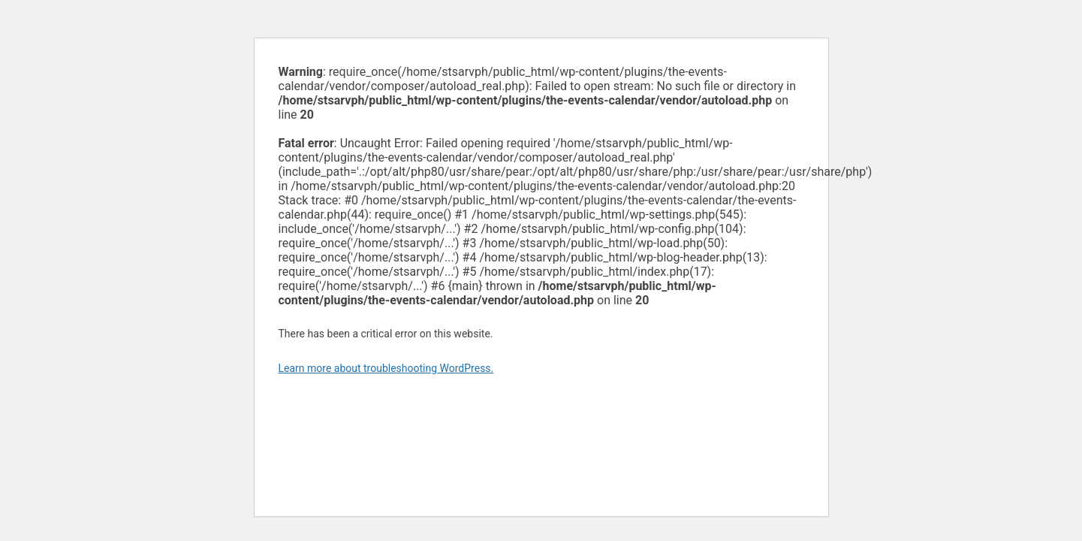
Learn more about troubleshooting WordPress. (386, 368)
